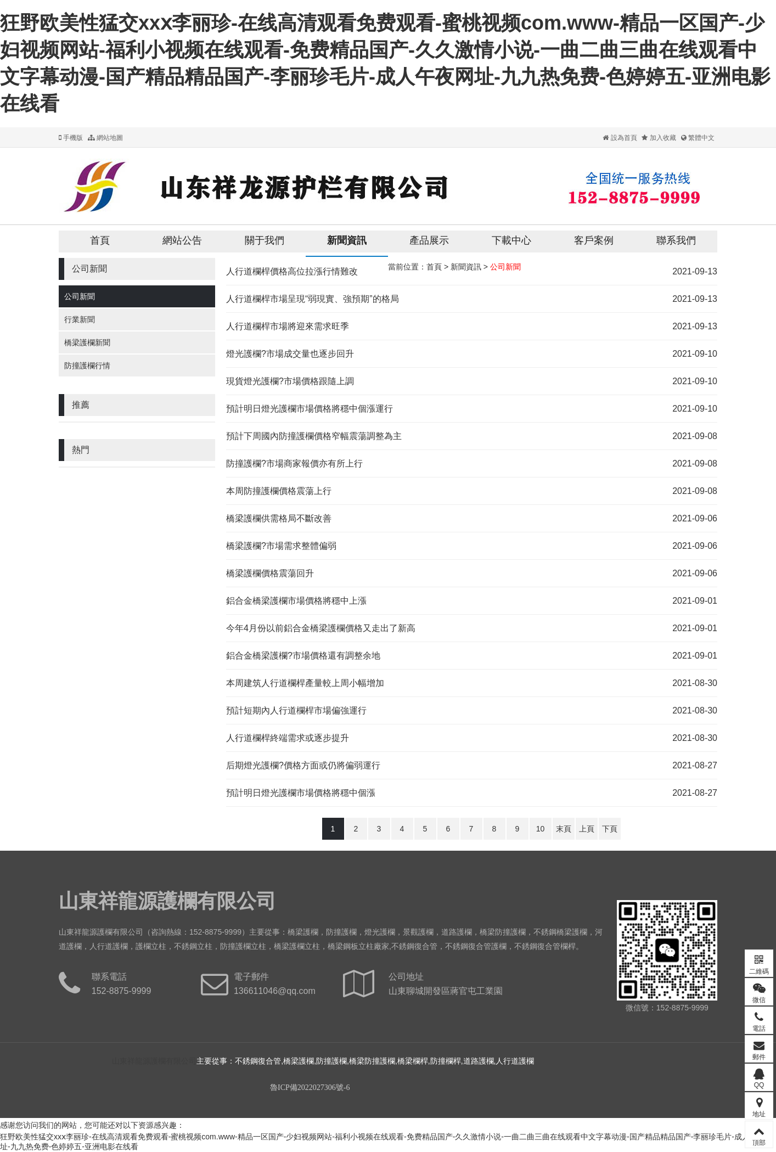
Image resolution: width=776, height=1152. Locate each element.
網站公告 (182, 240)
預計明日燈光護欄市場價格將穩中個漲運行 (309, 408)
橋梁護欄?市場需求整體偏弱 (281, 545)
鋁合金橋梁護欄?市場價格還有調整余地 (303, 655)
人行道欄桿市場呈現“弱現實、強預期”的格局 (312, 299)
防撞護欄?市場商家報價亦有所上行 (294, 463)
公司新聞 (79, 296)
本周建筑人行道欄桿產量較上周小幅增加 (305, 683)
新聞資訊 (347, 240)
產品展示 (429, 240)
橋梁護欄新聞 (87, 342)
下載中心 (511, 240)
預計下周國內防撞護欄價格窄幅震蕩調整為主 (314, 436)
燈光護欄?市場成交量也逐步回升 (290, 353)
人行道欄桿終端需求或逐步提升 (287, 738)
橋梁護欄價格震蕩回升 (270, 573)
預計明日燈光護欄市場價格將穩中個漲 (300, 792)
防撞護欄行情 (87, 365)
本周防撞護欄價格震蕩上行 (278, 491)
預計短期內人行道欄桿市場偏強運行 (296, 710)
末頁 (563, 828)
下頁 (609, 828)
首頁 (100, 240)
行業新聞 (79, 319)
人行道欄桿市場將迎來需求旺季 (287, 326)
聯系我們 (676, 240)
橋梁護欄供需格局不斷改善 (278, 518)
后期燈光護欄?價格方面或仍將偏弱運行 (303, 765)
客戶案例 (594, 240)
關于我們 (264, 240)
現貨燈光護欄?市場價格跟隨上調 (290, 381)
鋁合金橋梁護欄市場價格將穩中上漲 (296, 600)
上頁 (586, 828)
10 (540, 828)
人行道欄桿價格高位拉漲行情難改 (292, 271)
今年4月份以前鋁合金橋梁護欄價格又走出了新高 (320, 628)
